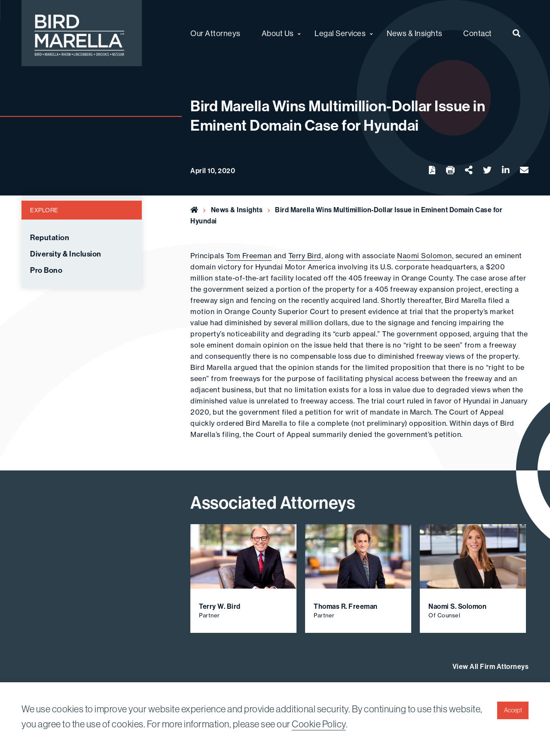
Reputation (49, 237)
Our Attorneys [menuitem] (215, 33)
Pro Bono (46, 270)
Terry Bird (304, 255)
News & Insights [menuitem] (415, 33)
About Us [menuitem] (278, 33)
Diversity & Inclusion (65, 254)
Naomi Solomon (424, 255)
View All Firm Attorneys (490, 666)
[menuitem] (517, 33)
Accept (513, 710)
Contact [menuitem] (477, 33)
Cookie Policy (319, 724)
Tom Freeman (249, 255)
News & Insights (237, 209)
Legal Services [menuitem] (340, 33)
